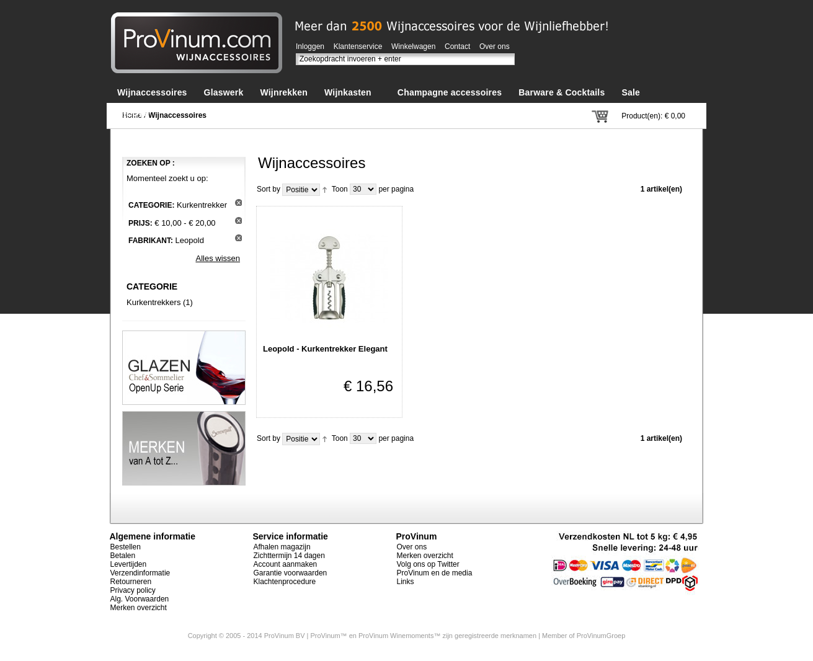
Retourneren (131, 581)
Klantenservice (358, 46)
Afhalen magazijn (282, 547)
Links (405, 581)
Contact (457, 46)
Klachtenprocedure (285, 581)
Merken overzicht (138, 607)
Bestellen (125, 547)
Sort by (268, 189)
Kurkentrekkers (153, 302)
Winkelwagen (413, 46)
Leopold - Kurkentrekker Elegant (325, 348)
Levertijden (128, 564)
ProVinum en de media (435, 573)
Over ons (494, 46)
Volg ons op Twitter (428, 564)
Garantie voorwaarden (290, 573)
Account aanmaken (286, 564)
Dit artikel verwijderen (238, 202)
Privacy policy (133, 590)
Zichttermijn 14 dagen (289, 555)
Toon (340, 189)
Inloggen (310, 46)
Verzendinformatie (140, 573)
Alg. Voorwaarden (139, 599)
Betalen (123, 555)
